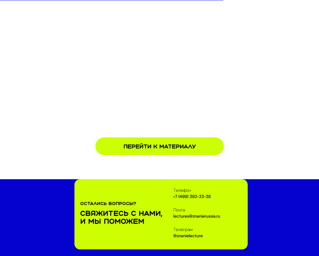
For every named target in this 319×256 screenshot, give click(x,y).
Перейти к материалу (160, 146)
